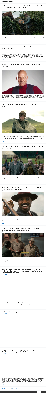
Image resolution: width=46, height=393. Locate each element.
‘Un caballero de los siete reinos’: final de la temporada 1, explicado (20, 105)
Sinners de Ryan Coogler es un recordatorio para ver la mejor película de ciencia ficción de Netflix (21, 188)
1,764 (8, 388)
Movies (3, 41)
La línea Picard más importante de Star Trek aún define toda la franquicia (22, 65)
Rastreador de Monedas (7, 1)
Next (19, 388)
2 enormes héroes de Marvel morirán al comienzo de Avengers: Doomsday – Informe (22, 47)
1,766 (13, 388)
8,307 (16, 388)
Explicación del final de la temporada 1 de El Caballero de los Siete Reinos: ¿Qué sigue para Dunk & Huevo (23, 6)
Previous (3, 388)
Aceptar (39, 391)
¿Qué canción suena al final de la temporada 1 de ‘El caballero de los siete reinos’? (22, 147)
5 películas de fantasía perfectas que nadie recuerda (18, 312)
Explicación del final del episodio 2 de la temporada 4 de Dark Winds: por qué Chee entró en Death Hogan (21, 229)
